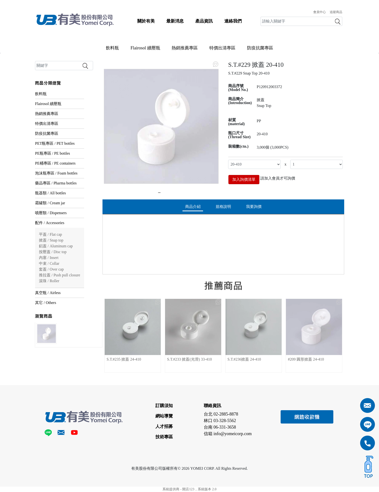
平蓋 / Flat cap (50, 234)
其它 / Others (45, 303)
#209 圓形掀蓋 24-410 (306, 359)
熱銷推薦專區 (185, 47)
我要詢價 (254, 206)
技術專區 (164, 436)
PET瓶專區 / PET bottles (55, 143)
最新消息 (175, 21)
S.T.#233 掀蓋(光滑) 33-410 (189, 359)
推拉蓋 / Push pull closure (59, 275)
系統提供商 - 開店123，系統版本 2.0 (189, 489)
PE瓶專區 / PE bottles (52, 153)
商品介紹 (193, 206)
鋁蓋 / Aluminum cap (56, 246)
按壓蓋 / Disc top (52, 252)
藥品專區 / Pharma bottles (56, 183)
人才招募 (164, 426)
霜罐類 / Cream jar (50, 203)
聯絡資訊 (212, 405)
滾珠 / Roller (49, 281)
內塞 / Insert (48, 258)
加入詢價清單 (243, 179)
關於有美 (146, 21)
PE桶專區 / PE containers (55, 163)
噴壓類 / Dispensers (51, 213)
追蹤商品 (336, 12)
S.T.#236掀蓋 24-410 (244, 359)
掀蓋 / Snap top (51, 240)
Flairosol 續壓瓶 (145, 47)
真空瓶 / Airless (48, 293)
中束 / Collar (49, 263)
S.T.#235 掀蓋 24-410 (124, 359)
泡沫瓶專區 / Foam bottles (56, 173)
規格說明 (223, 206)
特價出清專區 (222, 47)
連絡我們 (233, 21)
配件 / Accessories (49, 223)
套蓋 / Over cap (51, 269)
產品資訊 (204, 21)
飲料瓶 (112, 47)
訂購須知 (164, 405)
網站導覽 (164, 416)
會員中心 (319, 12)
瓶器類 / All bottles (50, 193)
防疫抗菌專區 (260, 47)
